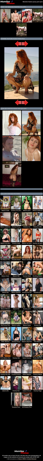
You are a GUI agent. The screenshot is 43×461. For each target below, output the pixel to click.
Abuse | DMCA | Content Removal (27, 459)
